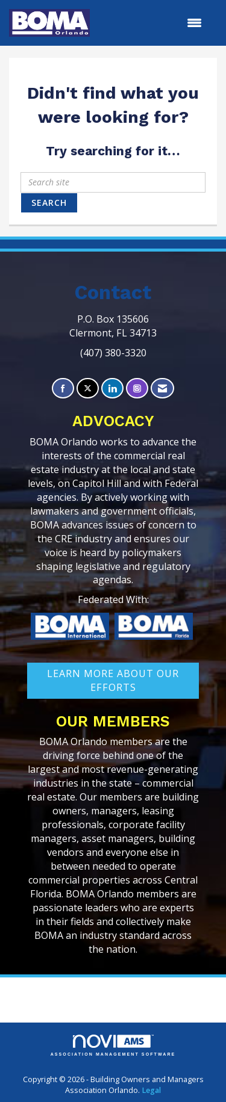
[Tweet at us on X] (88, 388)
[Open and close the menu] (152, 23)
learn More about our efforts (113, 680)
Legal (151, 1090)
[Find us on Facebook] (63, 388)
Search (49, 202)
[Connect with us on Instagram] (137, 388)
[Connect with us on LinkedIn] (112, 388)
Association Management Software (113, 1046)
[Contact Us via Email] (162, 388)
